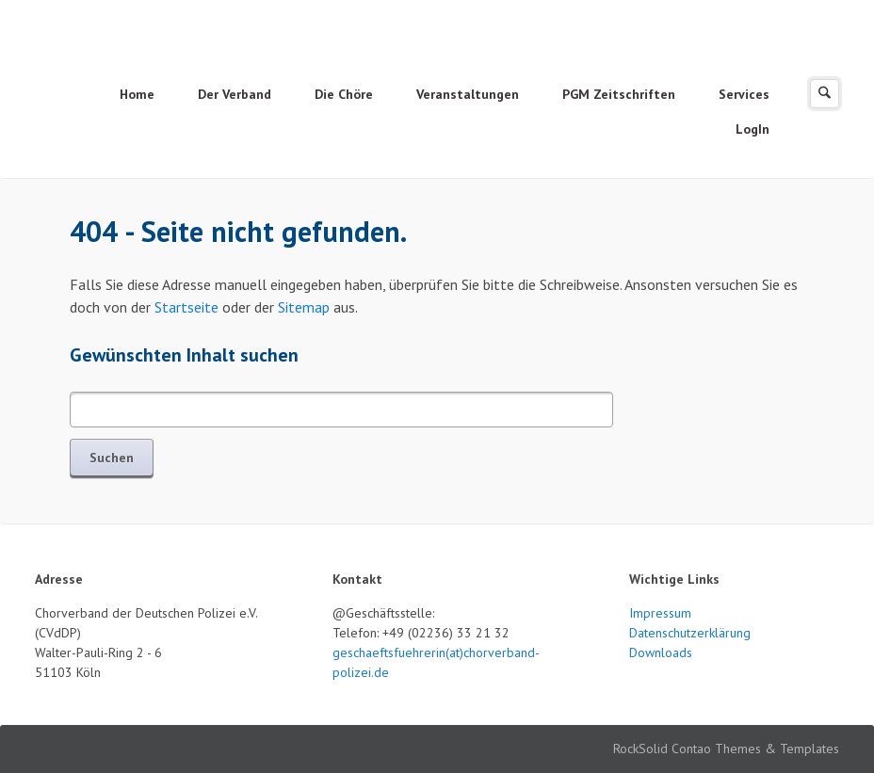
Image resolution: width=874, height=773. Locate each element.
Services (744, 94)
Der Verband (234, 94)
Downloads (660, 652)
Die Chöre (344, 94)
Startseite (186, 307)
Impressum (660, 612)
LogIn (752, 129)
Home (137, 94)
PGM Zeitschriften (618, 94)
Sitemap (304, 307)
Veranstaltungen (467, 94)
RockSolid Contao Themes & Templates (726, 748)
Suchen (111, 457)
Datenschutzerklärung (690, 632)
